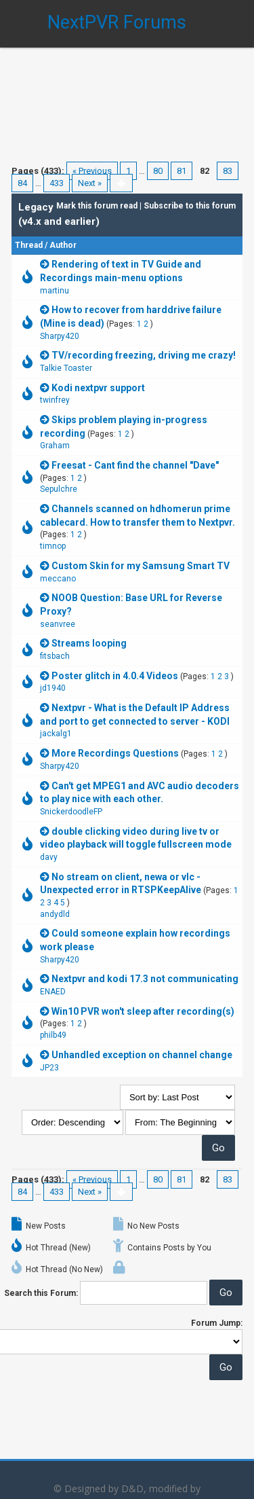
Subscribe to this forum (190, 206)
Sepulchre (58, 489)
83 (227, 171)
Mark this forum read (96, 206)
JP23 (49, 1067)
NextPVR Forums (116, 22)
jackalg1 (56, 733)
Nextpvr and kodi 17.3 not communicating (144, 978)
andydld (55, 914)
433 (56, 183)
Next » (90, 183)
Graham (55, 445)
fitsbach (55, 656)
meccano (58, 578)
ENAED (53, 991)
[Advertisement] (127, 95)
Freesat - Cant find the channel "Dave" (135, 465)
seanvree (57, 624)
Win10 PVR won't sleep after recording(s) (142, 1011)
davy (49, 857)
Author (63, 245)
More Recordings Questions (115, 753)
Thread (29, 245)
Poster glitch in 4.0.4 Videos (114, 675)
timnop (53, 546)
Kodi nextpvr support (98, 387)
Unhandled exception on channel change (141, 1054)
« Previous (92, 171)
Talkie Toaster (66, 368)
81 (181, 171)
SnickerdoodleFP (71, 811)
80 (158, 171)
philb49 (53, 1035)
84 (22, 183)
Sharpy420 (59, 336)
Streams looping (89, 643)
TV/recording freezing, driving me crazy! (143, 355)
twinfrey (55, 400)
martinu (54, 290)
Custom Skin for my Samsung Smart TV (140, 565)
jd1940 (53, 688)
